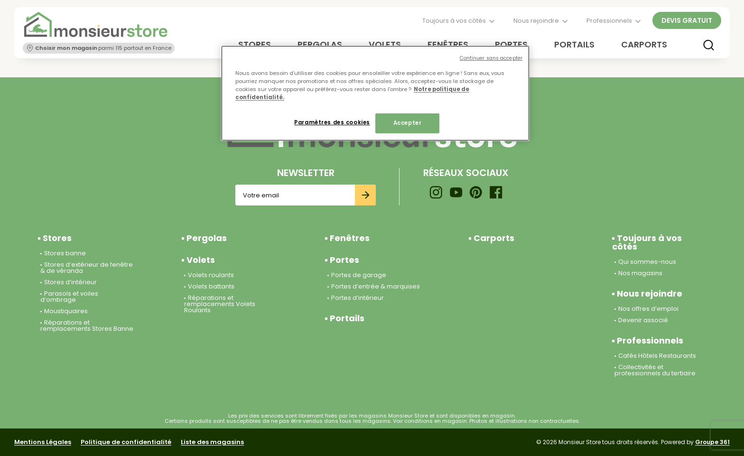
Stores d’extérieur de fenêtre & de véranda (86, 267)
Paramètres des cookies (332, 122)
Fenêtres (350, 238)
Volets (200, 260)
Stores (57, 238)
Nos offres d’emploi (648, 308)
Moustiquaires (66, 311)
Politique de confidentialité (126, 442)
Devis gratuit (686, 20)
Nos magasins (640, 273)
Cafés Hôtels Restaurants (657, 355)
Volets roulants (211, 274)
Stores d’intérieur (70, 282)
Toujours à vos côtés (454, 20)
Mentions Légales (42, 442)
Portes (344, 260)
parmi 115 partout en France (103, 48)
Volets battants (211, 286)
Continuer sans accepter (491, 58)
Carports (644, 44)
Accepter (407, 123)
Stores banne (65, 253)
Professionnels (609, 20)
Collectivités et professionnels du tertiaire (655, 370)
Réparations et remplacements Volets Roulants (219, 304)
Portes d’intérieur (357, 297)
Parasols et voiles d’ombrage (69, 296)
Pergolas (206, 238)
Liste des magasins (212, 442)
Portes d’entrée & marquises (375, 286)
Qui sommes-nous (647, 261)
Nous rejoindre (536, 20)
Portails (574, 44)
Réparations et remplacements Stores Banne (86, 325)
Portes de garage (358, 274)
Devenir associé (643, 320)
